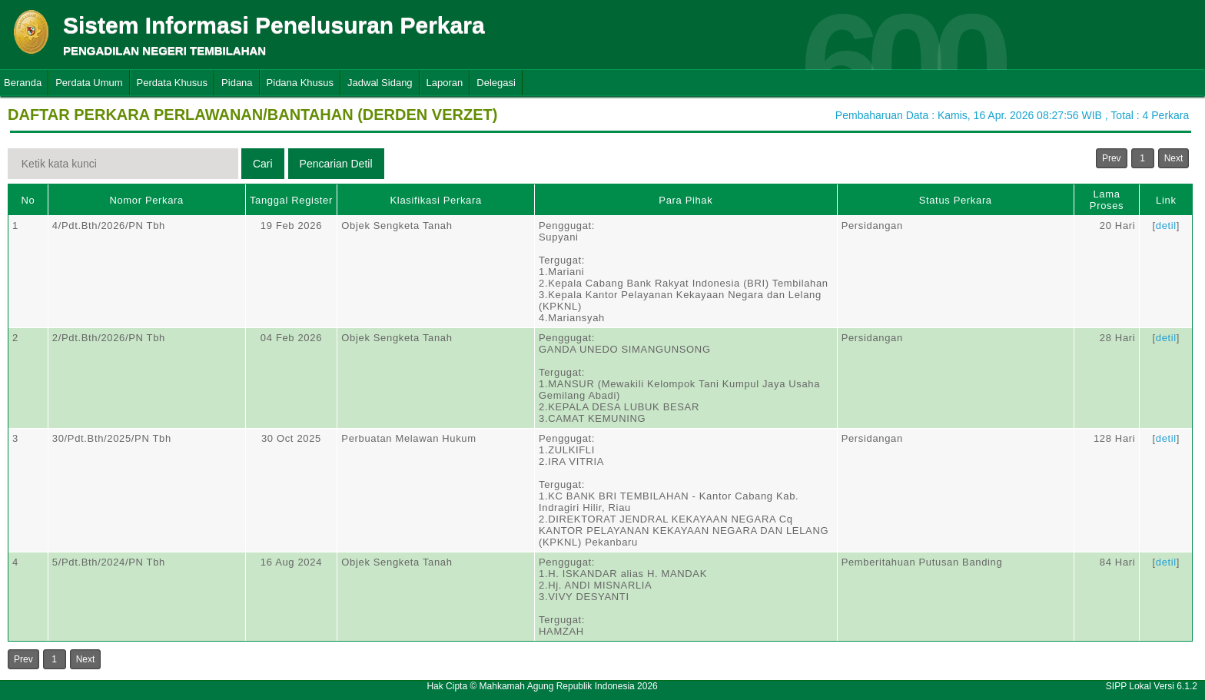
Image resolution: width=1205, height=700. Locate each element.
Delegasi (496, 82)
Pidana (236, 82)
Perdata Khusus (172, 82)
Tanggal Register (291, 200)
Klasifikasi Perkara (436, 200)
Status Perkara (955, 200)
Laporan (445, 82)
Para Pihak (685, 200)
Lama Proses (1107, 199)
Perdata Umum (88, 82)
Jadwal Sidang (380, 82)
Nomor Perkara (146, 200)
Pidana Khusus (300, 82)
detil (1166, 225)
